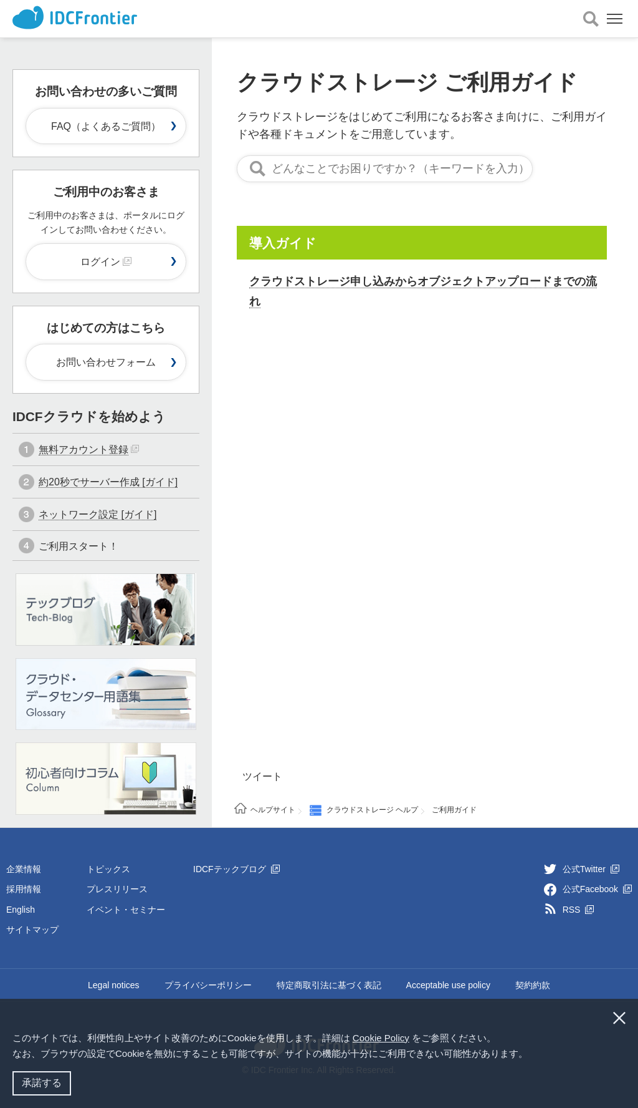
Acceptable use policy (448, 985)
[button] (532, 1055)
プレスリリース (117, 889)
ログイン (105, 261)
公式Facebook (597, 889)
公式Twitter (591, 869)
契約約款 (532, 985)
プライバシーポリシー (208, 985)
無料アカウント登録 (83, 449)
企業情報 (23, 869)
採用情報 (23, 889)
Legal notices (114, 985)
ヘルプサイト (272, 809)
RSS (578, 910)
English (20, 910)
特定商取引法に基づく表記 (329, 985)
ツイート (262, 776)
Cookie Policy (381, 1038)
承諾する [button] (42, 1082)
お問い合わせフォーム (106, 362)
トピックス (108, 869)
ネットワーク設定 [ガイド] (97, 514)
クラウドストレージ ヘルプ (372, 809)
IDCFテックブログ (236, 869)
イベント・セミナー (126, 910)
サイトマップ (32, 930)
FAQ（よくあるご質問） (106, 126)
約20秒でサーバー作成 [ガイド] (108, 482)
